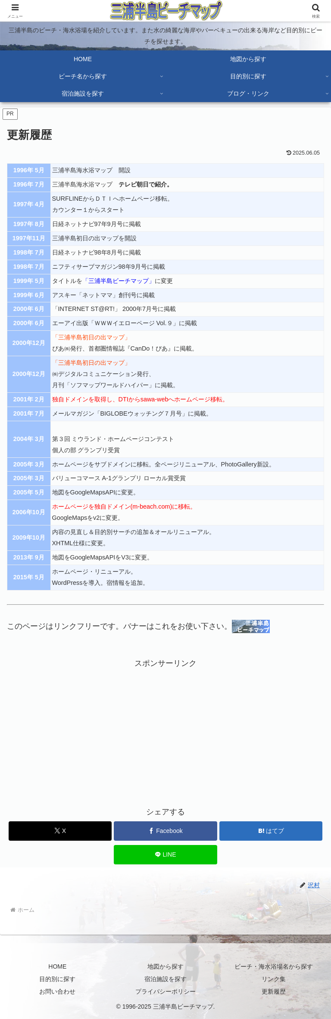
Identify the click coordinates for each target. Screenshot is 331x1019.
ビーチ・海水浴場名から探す (273, 966)
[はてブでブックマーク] (270, 831)
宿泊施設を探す (165, 979)
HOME (57, 966)
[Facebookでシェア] (165, 831)
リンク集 (274, 979)
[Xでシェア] (60, 831)
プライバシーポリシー (165, 991)
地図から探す (165, 966)
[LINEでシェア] (165, 854)
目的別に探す (57, 979)
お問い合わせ (57, 991)
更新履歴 (274, 991)
